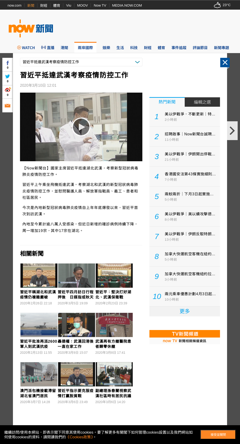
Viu (68, 5)
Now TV (100, 5)
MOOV (82, 5)
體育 (56, 6)
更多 (185, 311)
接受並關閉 (218, 434)
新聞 (30, 6)
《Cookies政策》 (79, 437)
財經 (43, 6)
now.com (14, 5)
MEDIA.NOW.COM (127, 5)
